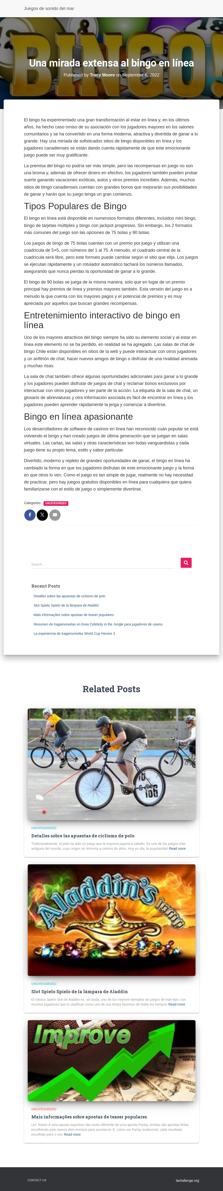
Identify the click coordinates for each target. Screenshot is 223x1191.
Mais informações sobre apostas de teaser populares (74, 615)
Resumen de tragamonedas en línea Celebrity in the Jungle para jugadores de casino (98, 624)
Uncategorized (55, 503)
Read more (177, 848)
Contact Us (37, 1180)
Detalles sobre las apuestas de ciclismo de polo (70, 596)
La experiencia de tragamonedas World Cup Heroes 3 (74, 633)
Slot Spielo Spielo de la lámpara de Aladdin (66, 605)
